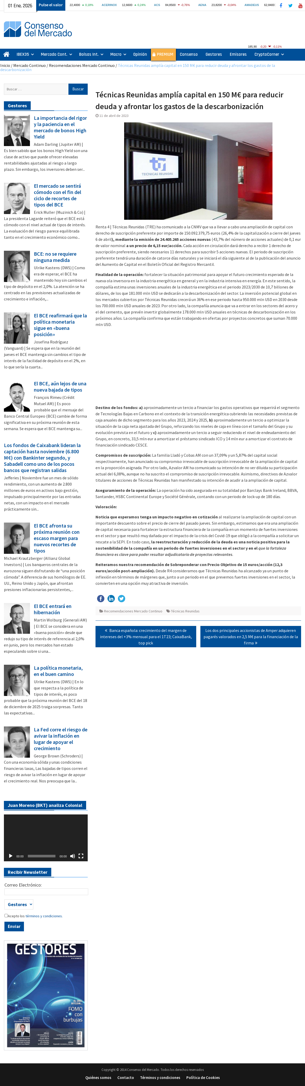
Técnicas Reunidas (185, 611)
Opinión (140, 54)
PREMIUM (165, 54)
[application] (46, 838)
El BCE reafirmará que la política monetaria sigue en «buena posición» (60, 324)
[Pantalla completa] (81, 856)
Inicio (5, 65)
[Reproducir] (10, 856)
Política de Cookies (203, 1077)
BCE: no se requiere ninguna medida (55, 257)
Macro (116, 54)
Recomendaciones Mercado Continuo (82, 65)
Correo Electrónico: (23, 885)
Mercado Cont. (54, 54)
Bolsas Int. (89, 54)
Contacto (125, 1077)
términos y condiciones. (44, 916)
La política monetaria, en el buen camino (58, 671)
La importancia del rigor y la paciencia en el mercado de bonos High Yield (60, 127)
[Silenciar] (72, 856)
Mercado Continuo (29, 65)
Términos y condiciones (160, 1077)
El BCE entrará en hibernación (53, 609)
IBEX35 (23, 54)
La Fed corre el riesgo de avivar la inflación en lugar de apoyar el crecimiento (60, 738)
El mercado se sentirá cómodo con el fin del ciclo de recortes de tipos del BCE (57, 195)
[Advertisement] (198, 367)
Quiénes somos (98, 1077)
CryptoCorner (267, 54)
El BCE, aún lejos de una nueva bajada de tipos (60, 386)
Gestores (214, 54)
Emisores (238, 54)
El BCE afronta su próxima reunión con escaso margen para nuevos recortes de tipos (57, 538)
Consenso (189, 54)
